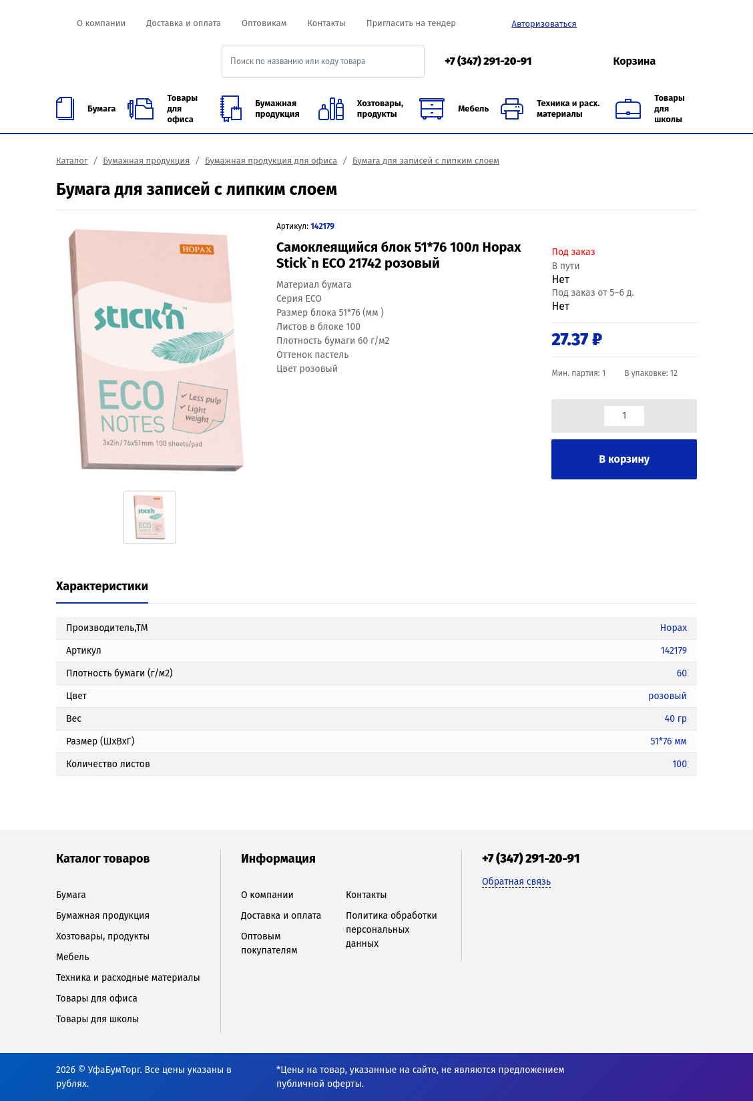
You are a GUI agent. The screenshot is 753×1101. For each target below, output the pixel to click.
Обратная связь (516, 881)
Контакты (326, 23)
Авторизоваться (543, 24)
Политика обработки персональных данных (391, 929)
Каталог (71, 161)
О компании (101, 23)
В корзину (624, 459)
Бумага (71, 895)
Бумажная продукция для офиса (271, 161)
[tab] (102, 587)
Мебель (72, 957)
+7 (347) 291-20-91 (488, 61)
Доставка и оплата (183, 23)
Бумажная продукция (146, 161)
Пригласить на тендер (411, 23)
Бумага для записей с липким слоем (425, 161)
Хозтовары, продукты (103, 936)
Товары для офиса (97, 998)
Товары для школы (97, 1019)
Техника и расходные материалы (128, 977)
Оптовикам (264, 23)
